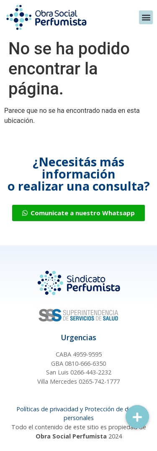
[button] (146, 17)
